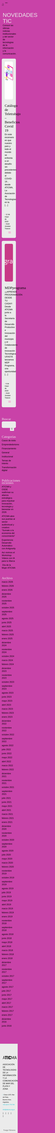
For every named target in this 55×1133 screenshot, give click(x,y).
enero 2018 (7, 958)
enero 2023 (7, 717)
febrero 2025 (8, 634)
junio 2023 (7, 697)
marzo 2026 (7, 582)
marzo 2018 (7, 950)
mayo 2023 (7, 701)
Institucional (7, 456)
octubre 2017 (8, 976)
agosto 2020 (7, 851)
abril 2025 (6, 626)
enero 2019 (7, 916)
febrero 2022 (8, 769)
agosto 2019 (7, 888)
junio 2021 (7, 802)
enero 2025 (7, 638)
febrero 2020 (8, 867)
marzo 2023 (7, 709)
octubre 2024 (8, 656)
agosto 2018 (7, 934)
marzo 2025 (7, 630)
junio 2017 (7, 995)
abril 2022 (6, 761)
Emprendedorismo (10, 444)
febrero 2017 (8, 1011)
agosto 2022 (7, 745)
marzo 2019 (7, 908)
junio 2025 (7, 622)
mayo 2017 (7, 999)
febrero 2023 (8, 713)
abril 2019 (6, 904)
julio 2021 (6, 798)
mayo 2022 (7, 757)
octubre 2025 (8, 607)
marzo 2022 (7, 765)
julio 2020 (6, 855)
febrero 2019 (8, 912)
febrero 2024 (8, 664)
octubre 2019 (8, 877)
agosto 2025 (7, 618)
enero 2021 (7, 822)
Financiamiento (9, 448)
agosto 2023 (7, 693)
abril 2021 (6, 810)
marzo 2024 (7, 660)
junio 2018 (7, 938)
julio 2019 (6, 892)
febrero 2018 (8, 954)
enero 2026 (7, 590)
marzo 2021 (7, 814)
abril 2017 (6, 1003)
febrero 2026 (8, 586)
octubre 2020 (8, 840)
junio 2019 (7, 896)
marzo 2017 (7, 1007)
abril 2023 (6, 705)
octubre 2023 (8, 682)
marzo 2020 (7, 863)
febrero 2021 (8, 818)
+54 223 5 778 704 (8, 1105)
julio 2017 (6, 991)
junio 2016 (7, 1026)
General (5, 452)
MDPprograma (15, 288)
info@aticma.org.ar (9, 1109)
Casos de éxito (9, 440)
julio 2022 (6, 749)
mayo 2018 (7, 942)
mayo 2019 (7, 900)
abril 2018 (6, 946)
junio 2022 (7, 753)
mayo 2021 (7, 806)
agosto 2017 (7, 987)
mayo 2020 (7, 859)
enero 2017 (7, 1015)
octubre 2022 (8, 734)
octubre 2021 (8, 787)
